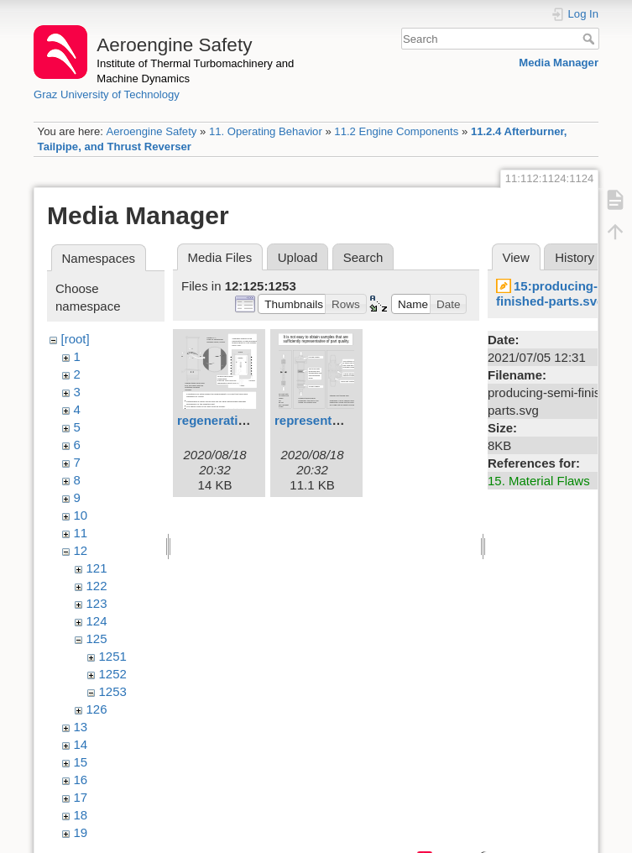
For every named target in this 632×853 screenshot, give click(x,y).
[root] (75, 339)
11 (81, 533)
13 (81, 727)
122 (96, 585)
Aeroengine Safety (151, 131)
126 (96, 709)
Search (590, 38)
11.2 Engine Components (396, 131)
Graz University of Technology (107, 94)
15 (81, 762)
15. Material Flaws (539, 481)
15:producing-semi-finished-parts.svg (563, 293)
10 (81, 515)
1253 (113, 691)
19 (81, 832)
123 (96, 603)
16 (81, 779)
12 (81, 550)
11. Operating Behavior (265, 131)
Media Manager (558, 62)
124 (96, 621)
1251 (113, 656)
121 (96, 568)
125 (96, 638)
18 (81, 815)
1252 (113, 674)
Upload (298, 257)
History (574, 257)
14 (81, 744)
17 (81, 797)
